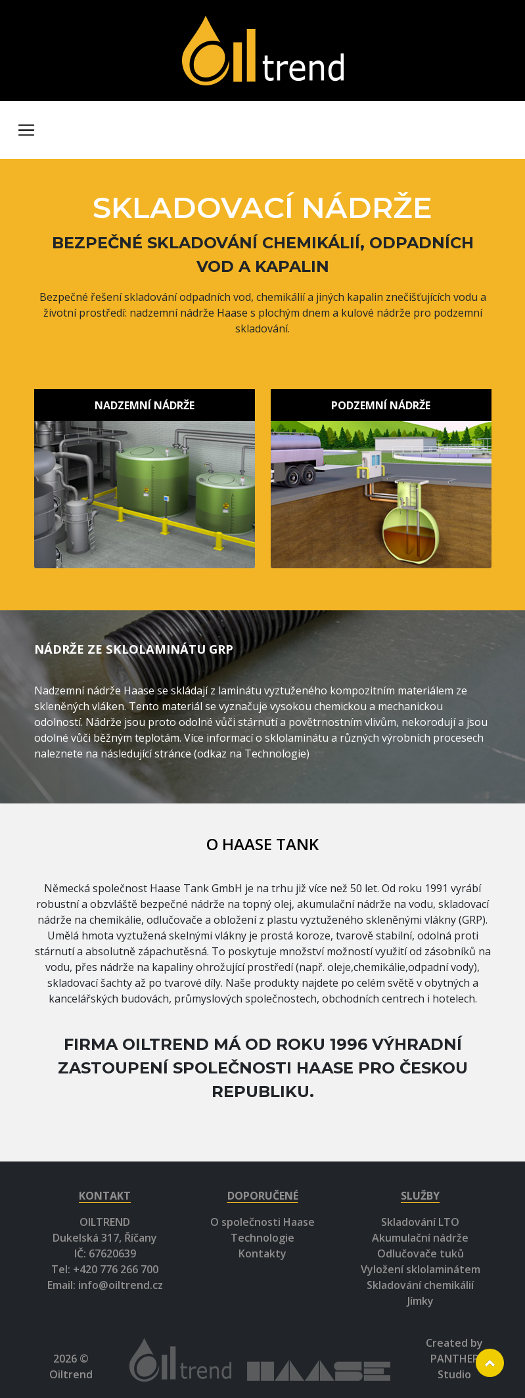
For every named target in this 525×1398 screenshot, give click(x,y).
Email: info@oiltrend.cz (105, 1285)
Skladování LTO (420, 1222)
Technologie (262, 1237)
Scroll (490, 1363)
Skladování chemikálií (420, 1285)
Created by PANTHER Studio (454, 1359)
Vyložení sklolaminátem (420, 1269)
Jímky (420, 1301)
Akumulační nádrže (420, 1237)
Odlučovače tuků (420, 1253)
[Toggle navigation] (26, 130)
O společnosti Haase (262, 1222)
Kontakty (262, 1253)
